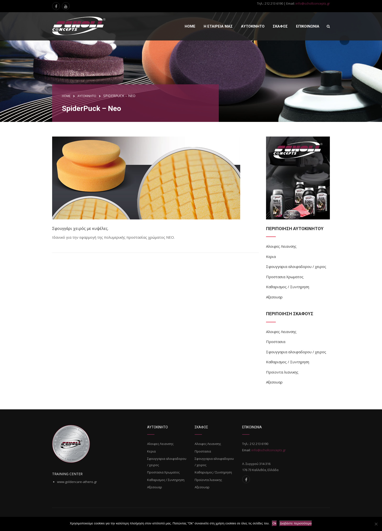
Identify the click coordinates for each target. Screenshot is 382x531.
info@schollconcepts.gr (313, 3)
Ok (274, 523)
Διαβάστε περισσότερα (296, 523)
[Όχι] (375, 523)
